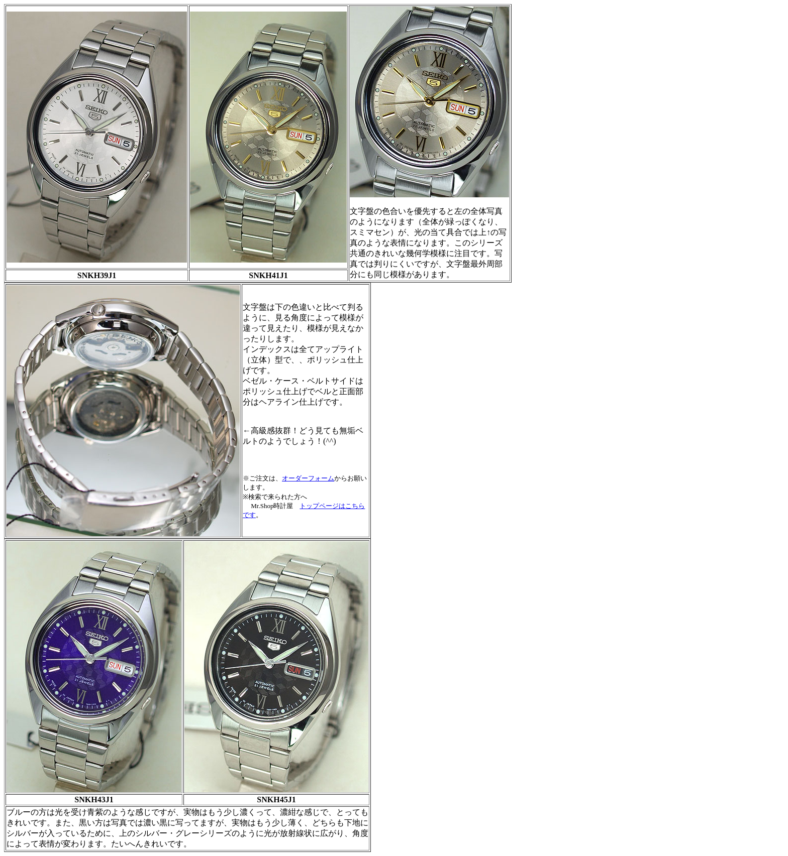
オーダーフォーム (308, 478)
